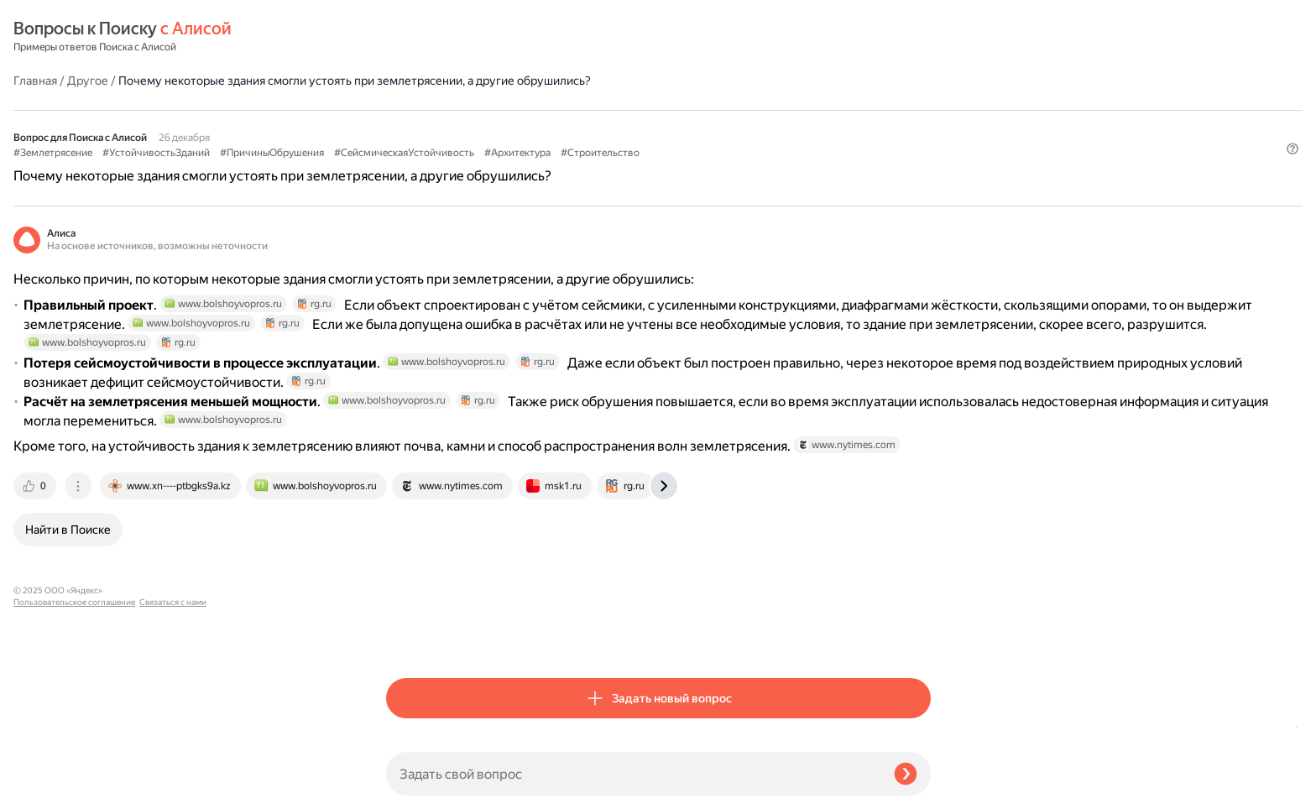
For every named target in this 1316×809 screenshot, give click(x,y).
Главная (408, 37)
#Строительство (501, 143)
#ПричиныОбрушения (645, 127)
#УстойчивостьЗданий (528, 127)
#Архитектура (419, 143)
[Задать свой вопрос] (633, 774)
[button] (921, 172)
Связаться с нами (47, 789)
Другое (460, 37)
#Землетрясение (425, 127)
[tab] (408, 636)
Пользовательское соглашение (74, 777)
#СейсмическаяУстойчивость (777, 127)
